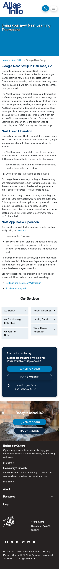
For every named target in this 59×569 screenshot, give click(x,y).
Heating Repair (41, 319)
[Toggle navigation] (53, 8)
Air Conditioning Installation (12, 321)
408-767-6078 (29, 369)
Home (5, 60)
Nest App (22, 230)
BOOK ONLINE (29, 377)
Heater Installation (43, 310)
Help (5, 504)
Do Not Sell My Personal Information (21, 551)
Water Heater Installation (40, 330)
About (6, 489)
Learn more (8, 462)
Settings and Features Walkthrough (23, 282)
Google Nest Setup (10, 333)
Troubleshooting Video (17, 288)
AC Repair (9, 310)
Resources (9, 496)
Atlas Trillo (16, 60)
